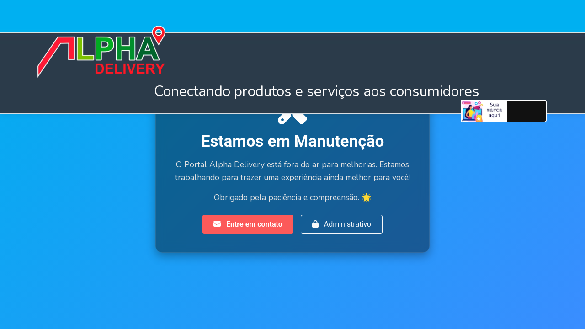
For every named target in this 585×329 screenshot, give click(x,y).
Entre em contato (247, 224)
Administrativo (341, 224)
